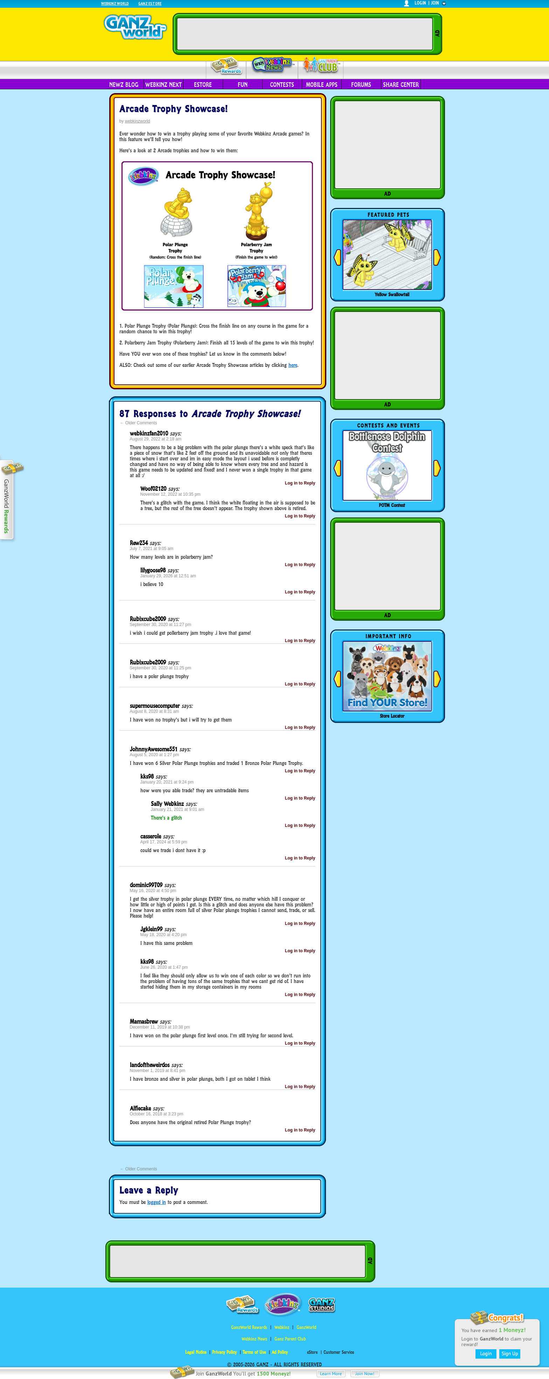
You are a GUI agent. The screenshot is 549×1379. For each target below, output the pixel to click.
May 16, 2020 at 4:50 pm (153, 890)
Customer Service (339, 1352)
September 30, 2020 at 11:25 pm (160, 668)
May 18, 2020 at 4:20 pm (163, 934)
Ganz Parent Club (290, 1339)
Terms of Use (254, 1352)
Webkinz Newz (272, 65)
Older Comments (138, 422)
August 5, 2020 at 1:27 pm (154, 754)
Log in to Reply (300, 483)
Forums (361, 84)
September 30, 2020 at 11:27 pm (160, 624)
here (293, 365)
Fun (243, 84)
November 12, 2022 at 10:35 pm (170, 494)
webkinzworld (137, 121)
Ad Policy (280, 1352)
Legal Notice (195, 1352)
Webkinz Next (163, 84)
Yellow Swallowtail (392, 294)
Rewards (226, 66)
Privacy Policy (224, 1352)
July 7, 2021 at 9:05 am (152, 548)
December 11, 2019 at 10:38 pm (160, 1027)
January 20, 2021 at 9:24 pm (167, 782)
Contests (282, 84)
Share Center (401, 84)
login (420, 3)
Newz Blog (123, 84)
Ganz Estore (149, 3)
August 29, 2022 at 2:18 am (155, 439)
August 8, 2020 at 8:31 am (154, 711)
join (435, 3)
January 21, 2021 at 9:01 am (177, 809)
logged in (156, 1202)
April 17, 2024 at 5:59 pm (163, 842)
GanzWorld (306, 1327)
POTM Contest (392, 505)
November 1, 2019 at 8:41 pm (158, 1070)
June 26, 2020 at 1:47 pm (164, 967)
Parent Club (320, 65)
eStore (203, 84)
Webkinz (281, 1327)
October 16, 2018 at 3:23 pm (156, 1114)
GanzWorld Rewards (249, 1327)
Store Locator (392, 716)
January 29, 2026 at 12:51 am (168, 575)
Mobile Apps (322, 84)
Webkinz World (115, 3)
